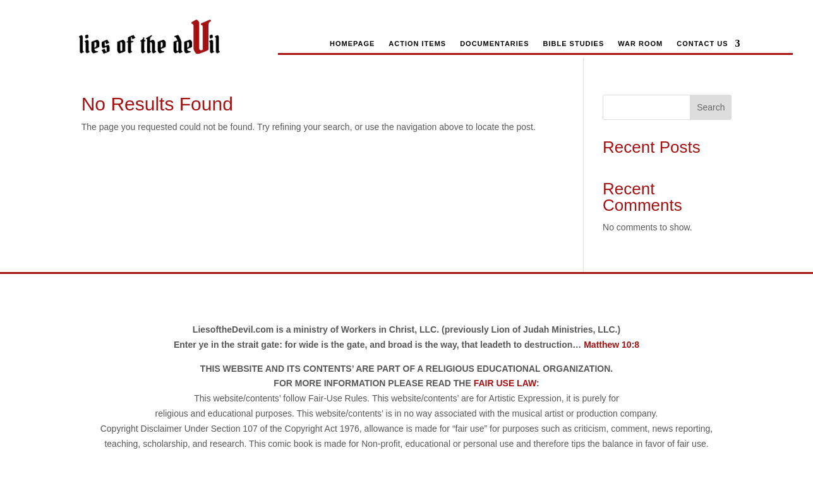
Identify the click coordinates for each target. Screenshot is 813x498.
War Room (640, 43)
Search (711, 107)
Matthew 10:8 (611, 345)
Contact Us (702, 43)
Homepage (352, 43)
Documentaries (494, 43)
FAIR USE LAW (505, 383)
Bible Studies (574, 43)
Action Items (417, 43)
